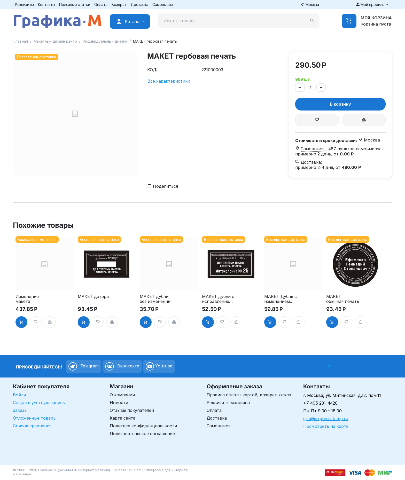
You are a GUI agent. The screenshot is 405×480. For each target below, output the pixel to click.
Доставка (139, 4)
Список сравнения (32, 425)
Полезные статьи (74, 4)
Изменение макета (27, 299)
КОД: (152, 69)
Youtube (159, 366)
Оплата (100, 4)
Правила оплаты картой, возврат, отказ (249, 394)
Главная (20, 41)
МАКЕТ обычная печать (342, 299)
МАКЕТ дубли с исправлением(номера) (218, 299)
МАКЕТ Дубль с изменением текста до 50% (280, 299)
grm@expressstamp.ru (325, 418)
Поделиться (162, 186)
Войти (19, 394)
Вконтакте (122, 366)
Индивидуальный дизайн (105, 41)
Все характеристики (168, 81)
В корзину (340, 104)
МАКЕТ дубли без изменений (155, 299)
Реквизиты (24, 4)
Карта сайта (122, 418)
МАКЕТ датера (93, 296)
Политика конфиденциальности (143, 425)
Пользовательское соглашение (142, 433)
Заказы (20, 410)
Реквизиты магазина (228, 402)
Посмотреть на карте (325, 426)
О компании (122, 394)
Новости (119, 402)
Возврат (119, 4)
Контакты (46, 4)
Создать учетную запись (39, 402)
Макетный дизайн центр (55, 41)
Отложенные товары (34, 418)
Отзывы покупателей (132, 410)
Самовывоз (162, 4)
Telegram (83, 366)
